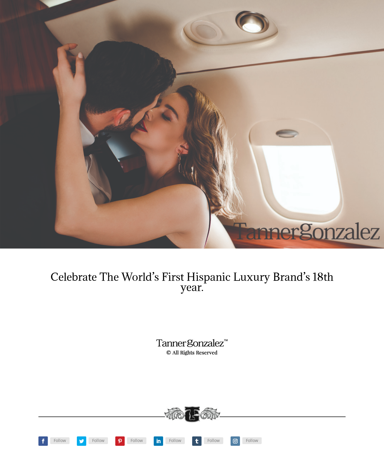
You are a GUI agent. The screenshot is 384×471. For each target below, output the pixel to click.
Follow (60, 440)
